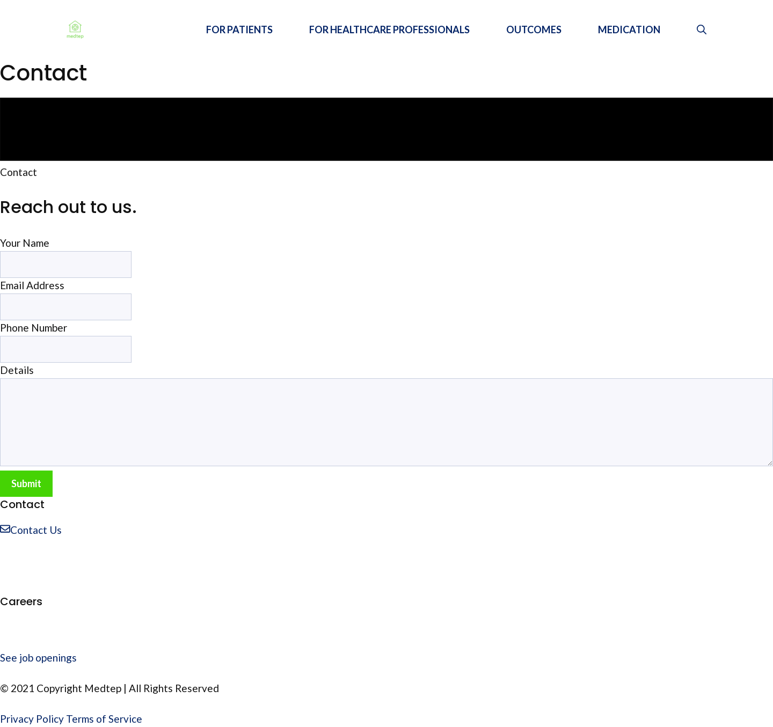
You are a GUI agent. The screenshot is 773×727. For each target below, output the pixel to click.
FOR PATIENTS (239, 29)
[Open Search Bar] (702, 29)
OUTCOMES (533, 29)
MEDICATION (629, 29)
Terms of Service (104, 719)
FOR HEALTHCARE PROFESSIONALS (389, 29)
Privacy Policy (32, 719)
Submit (26, 483)
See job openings (38, 657)
